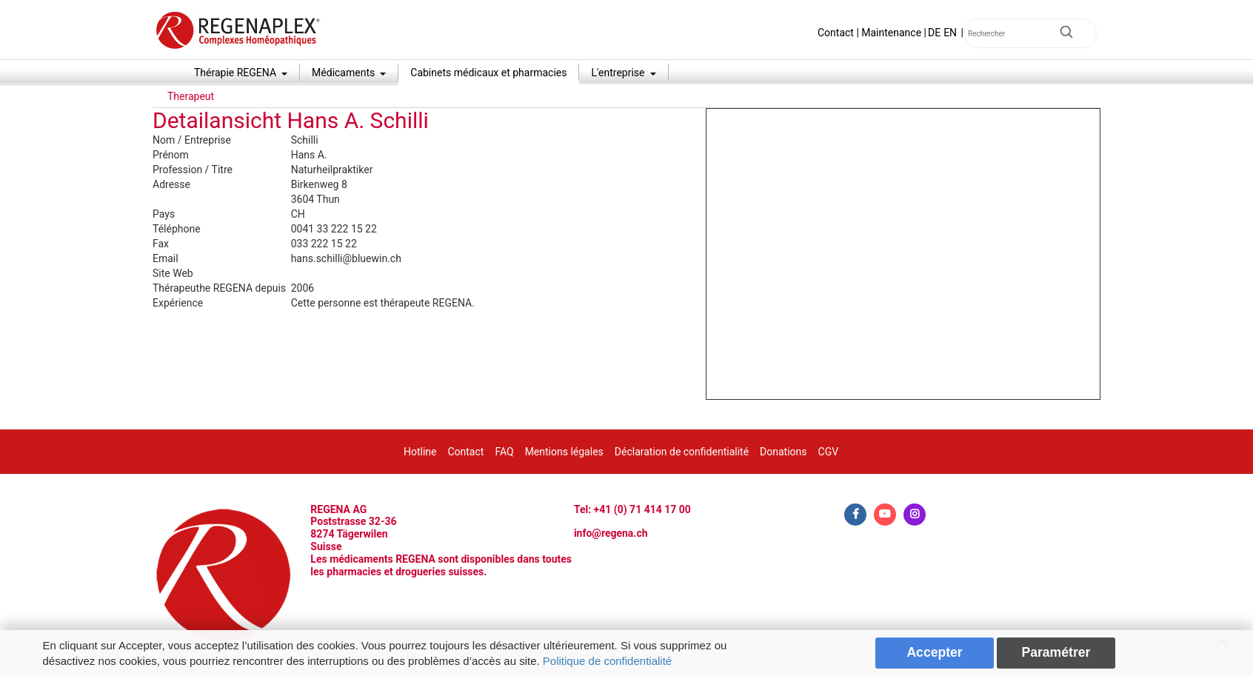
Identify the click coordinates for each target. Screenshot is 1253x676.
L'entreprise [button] (619, 72)
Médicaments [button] (345, 72)
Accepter (934, 652)
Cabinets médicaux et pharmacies (488, 72)
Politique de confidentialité (607, 661)
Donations (783, 452)
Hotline (420, 452)
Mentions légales (564, 452)
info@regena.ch (611, 533)
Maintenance (891, 33)
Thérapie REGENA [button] (236, 72)
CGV (828, 452)
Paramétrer (1055, 652)
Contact (836, 33)
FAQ (504, 452)
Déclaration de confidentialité (682, 452)
